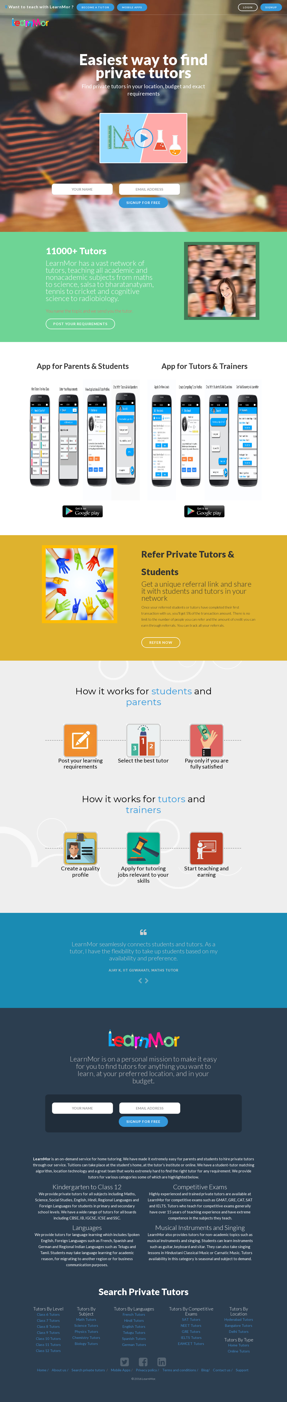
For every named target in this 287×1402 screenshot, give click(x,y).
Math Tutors (86, 1319)
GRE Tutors (191, 1331)
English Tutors (134, 1326)
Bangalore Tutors (238, 1325)
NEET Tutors (191, 1325)
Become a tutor (95, 7)
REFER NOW (161, 642)
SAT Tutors (191, 1319)
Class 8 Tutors (48, 1326)
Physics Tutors (86, 1331)
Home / (42, 1370)
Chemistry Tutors (86, 1337)
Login (248, 7)
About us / (60, 1370)
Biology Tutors (86, 1343)
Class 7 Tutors (48, 1320)
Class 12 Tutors (48, 1350)
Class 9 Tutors (48, 1332)
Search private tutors (88, 1370)
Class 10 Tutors (48, 1338)
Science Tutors (86, 1325)
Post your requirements (80, 324)
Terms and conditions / (180, 1370)
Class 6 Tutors (48, 1314)
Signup (271, 7)
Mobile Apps (132, 7)
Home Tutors (238, 1345)
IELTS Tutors (191, 1337)
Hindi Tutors (134, 1320)
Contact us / (223, 1370)
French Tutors (134, 1314)
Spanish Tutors (134, 1338)
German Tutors (134, 1344)
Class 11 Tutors (48, 1344)
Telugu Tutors (134, 1332)
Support (242, 1370)
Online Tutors (239, 1351)
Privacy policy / (147, 1370)
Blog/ (205, 1370)
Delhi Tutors (239, 1331)
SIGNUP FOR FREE (143, 202)
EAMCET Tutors (191, 1343)
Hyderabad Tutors (238, 1319)
